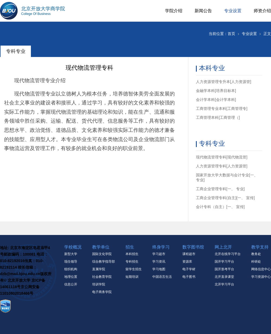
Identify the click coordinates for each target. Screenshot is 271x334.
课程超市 (188, 254)
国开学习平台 (224, 261)
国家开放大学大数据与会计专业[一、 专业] (227, 177)
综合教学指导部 (103, 261)
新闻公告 (203, 10)
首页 (231, 33)
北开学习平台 (224, 284)
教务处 (256, 254)
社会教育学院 (102, 277)
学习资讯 (158, 261)
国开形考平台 (224, 269)
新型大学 (70, 254)
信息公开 (70, 284)
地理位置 (70, 277)
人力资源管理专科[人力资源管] (221, 166)
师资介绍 (262, 10)
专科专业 (15, 51)
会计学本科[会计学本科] (216, 99)
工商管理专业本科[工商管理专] (221, 108)
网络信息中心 (261, 269)
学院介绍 (173, 10)
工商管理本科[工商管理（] (218, 117)
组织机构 (70, 269)
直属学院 (98, 269)
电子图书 (188, 277)
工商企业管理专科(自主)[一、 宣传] (225, 198)
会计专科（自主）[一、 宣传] (220, 207)
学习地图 (158, 269)
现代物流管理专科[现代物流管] (221, 157)
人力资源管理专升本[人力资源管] (223, 81)
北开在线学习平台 (228, 254)
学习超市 (158, 254)
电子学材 (188, 269)
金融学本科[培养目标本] (216, 90)
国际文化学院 (102, 254)
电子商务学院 (102, 292)
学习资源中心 (261, 277)
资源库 (187, 261)
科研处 (256, 261)
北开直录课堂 (224, 277)
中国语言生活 (162, 277)
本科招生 (131, 254)
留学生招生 (133, 269)
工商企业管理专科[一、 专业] (220, 189)
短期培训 (131, 277)
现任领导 (70, 261)
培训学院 (98, 284)
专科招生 (131, 261)
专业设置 (232, 10)
